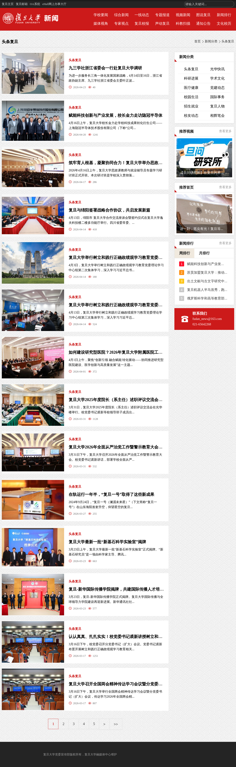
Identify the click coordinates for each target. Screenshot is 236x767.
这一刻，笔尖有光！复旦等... (201, 229)
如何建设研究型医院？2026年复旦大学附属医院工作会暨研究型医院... (131, 352)
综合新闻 (121, 15)
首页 (197, 41)
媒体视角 (101, 23)
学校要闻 (101, 15)
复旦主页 (8, 4)
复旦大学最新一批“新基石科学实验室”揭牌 (107, 542)
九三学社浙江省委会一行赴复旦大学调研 (105, 68)
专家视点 (121, 23)
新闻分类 (211, 41)
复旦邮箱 (22, 4)
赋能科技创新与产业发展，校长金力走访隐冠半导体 (115, 115)
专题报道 (162, 15)
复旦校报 (142, 23)
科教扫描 (183, 23)
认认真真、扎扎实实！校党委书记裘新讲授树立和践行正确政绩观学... (131, 636)
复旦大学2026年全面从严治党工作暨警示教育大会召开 (117, 447)
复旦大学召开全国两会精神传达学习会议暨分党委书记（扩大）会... (129, 684)
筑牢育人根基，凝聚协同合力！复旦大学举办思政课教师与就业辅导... (131, 163)
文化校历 (224, 23)
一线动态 (142, 15)
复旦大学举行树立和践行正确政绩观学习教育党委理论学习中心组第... (131, 257)
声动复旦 (162, 23)
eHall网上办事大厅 (54, 4)
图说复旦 (203, 15)
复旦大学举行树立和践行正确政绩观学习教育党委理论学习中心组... (129, 305)
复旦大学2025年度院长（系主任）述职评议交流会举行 (117, 399)
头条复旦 (228, 41)
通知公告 (203, 23)
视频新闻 (183, 15)
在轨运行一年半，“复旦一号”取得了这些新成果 (111, 494)
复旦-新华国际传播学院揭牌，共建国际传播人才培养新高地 (122, 589)
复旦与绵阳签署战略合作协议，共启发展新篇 (109, 210)
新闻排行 (224, 15)
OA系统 (35, 4)
